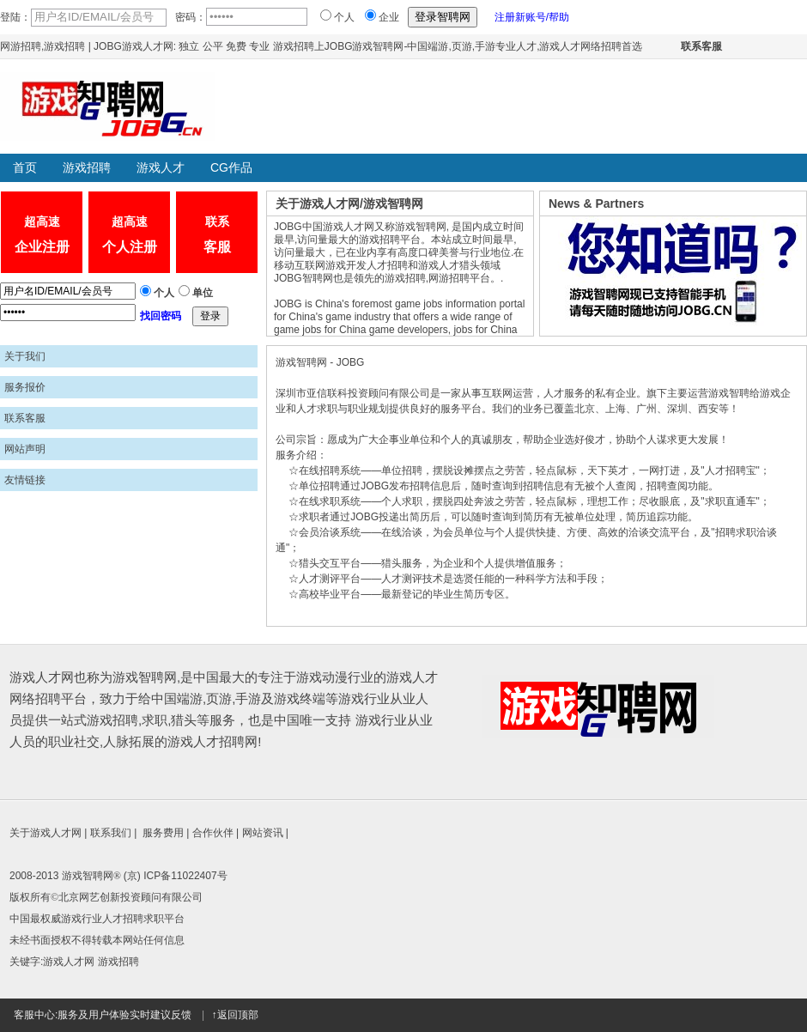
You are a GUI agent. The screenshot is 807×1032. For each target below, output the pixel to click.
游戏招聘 (87, 167)
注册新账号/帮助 (532, 17)
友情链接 (25, 480)
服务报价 (25, 387)
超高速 (41, 237)
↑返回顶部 (235, 1015)
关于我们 (25, 356)
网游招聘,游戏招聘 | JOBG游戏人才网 (86, 46)
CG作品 (231, 167)
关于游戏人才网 (45, 833)
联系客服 (701, 46)
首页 (25, 167)
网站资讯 (262, 833)
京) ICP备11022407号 (177, 876)
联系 (217, 237)
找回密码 (160, 316)
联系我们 (110, 833)
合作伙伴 (213, 833)
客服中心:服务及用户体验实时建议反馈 (102, 1015)
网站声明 (25, 449)
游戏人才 (161, 167)
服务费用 (163, 833)
